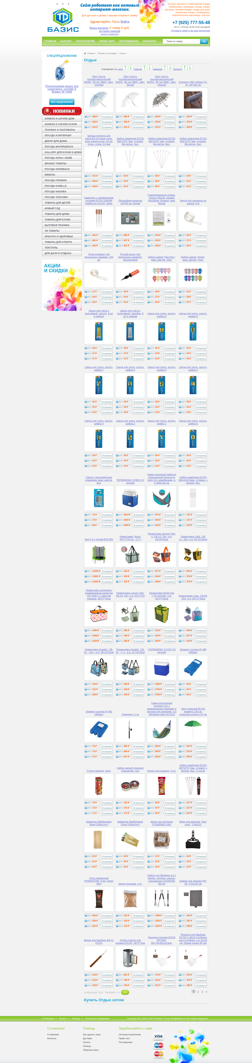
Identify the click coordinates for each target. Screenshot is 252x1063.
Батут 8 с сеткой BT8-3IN (99, 539)
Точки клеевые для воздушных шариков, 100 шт (99, 257)
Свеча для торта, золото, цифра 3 (99, 422)
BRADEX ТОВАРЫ (55, 163)
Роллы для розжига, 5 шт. (161, 770)
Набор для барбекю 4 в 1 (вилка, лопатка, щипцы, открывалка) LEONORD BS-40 (161, 879)
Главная (50, 41)
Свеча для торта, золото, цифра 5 (162, 368)
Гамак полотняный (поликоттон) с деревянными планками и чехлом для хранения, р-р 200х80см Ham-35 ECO (161, 709)
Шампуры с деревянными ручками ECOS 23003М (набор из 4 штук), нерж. (99, 200)
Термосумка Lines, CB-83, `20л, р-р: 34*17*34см (193, 597)
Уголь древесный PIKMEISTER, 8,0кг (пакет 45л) (98, 881)
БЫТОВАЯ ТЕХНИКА (57, 225)
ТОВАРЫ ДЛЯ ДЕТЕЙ (57, 202)
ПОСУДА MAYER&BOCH (59, 146)
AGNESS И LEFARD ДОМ (59, 118)
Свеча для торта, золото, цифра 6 (130, 368)
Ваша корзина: (99, 27)
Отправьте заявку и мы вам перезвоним (190, 30)
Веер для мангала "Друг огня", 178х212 (193, 823)
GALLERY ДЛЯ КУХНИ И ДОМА (63, 152)
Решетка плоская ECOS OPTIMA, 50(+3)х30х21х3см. (161, 940)
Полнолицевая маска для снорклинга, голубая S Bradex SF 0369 (61, 89)
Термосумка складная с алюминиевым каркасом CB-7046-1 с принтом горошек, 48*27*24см (99, 594)
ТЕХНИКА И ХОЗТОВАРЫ (60, 129)
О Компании (48, 1018)
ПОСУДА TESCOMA (56, 197)
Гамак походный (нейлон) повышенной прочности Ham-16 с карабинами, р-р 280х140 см (161, 478)
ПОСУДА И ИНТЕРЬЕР (58, 135)
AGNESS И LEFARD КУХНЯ (61, 124)
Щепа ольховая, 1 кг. (130, 883)
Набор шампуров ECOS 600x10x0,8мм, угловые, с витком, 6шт (193, 480)
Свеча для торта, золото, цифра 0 (193, 422)
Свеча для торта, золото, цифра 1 (162, 422)
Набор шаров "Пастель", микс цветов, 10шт (162, 258)
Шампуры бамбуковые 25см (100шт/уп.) (130, 823)
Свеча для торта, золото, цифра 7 (99, 368)
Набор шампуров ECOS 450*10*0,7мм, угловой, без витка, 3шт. (193, 141)
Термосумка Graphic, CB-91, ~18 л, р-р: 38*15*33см (99, 651)
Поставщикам (128, 41)
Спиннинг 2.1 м (130, 714)
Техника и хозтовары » (108, 53)
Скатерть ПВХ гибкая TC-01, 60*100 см (193, 83)
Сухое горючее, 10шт (99, 770)
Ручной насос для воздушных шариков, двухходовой (130, 257)
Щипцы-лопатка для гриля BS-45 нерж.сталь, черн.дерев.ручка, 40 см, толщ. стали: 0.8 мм (99, 140)
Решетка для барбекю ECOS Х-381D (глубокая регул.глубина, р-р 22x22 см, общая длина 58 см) (193, 938)
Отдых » (123, 53)
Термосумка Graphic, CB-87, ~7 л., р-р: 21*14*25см (130, 651)
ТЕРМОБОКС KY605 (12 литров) (130, 481)
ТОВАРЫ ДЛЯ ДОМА (57, 214)
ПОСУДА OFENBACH (57, 169)
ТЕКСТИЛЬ (51, 247)
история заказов (109, 31)
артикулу (177, 69)
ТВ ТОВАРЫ (52, 230)
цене (120, 69)
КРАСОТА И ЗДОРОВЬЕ (59, 236)
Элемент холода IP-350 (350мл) (99, 713)
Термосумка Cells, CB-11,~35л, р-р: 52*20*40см (193, 538)
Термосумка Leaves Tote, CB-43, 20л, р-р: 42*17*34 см (130, 596)
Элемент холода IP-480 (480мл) (193, 651)
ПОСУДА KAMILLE (55, 185)
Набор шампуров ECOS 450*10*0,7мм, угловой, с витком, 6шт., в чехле (193, 768)
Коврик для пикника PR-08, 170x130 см (193, 882)
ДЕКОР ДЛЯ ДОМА (56, 141)
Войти (125, 21)
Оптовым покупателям (130, 1034)
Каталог (66, 41)
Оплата (86, 1042)
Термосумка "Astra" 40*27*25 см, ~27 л (130, 538)
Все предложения (62, 101)
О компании (53, 1034)
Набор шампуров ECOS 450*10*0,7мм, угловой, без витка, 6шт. (161, 141)
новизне (138, 69)
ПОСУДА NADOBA (55, 191)
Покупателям (85, 41)
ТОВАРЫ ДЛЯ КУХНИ (57, 219)
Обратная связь (90, 1050)
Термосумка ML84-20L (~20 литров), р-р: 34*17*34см (161, 596)
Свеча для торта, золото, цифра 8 (193, 315)
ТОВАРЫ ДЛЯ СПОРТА (58, 242)
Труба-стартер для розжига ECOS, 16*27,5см (130, 941)
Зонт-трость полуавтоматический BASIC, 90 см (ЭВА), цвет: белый (130, 80)
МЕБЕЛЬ (50, 174)
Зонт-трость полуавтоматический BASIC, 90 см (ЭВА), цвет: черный (161, 80)
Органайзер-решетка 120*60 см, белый (130, 202)
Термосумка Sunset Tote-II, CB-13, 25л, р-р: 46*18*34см (162, 536)
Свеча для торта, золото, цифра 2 (130, 422)
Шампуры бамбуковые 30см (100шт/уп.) (98, 823)
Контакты (149, 41)
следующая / (91, 992)
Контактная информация (97, 1018)
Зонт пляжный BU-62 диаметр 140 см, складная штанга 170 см (193, 711)
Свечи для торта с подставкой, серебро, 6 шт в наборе (130, 313)
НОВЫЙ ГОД (52, 208)
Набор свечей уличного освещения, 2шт (130, 769)
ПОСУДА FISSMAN (56, 180)
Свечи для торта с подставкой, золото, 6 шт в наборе (99, 313)
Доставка (87, 1038)
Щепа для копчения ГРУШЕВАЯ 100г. (161, 823)
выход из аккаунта (110, 34)
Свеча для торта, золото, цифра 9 (162, 315)
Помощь (76, 1018)
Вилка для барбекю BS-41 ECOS (99, 941)
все (101, 992)
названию (157, 69)
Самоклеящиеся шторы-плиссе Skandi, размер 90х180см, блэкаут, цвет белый (162, 199)
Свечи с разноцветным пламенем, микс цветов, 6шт (99, 480)
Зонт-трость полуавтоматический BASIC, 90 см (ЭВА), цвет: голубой (99, 80)
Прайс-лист (107, 41)
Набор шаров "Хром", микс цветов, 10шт (193, 258)
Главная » (91, 53)
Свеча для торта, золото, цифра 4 (193, 368)
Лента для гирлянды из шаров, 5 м (193, 202)
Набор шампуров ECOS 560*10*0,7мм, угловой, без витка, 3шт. (130, 141)
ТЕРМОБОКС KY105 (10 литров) (162, 651)
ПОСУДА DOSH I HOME (58, 157)
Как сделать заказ (91, 1034)
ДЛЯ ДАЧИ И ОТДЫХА (58, 253)
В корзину (107, 117)
